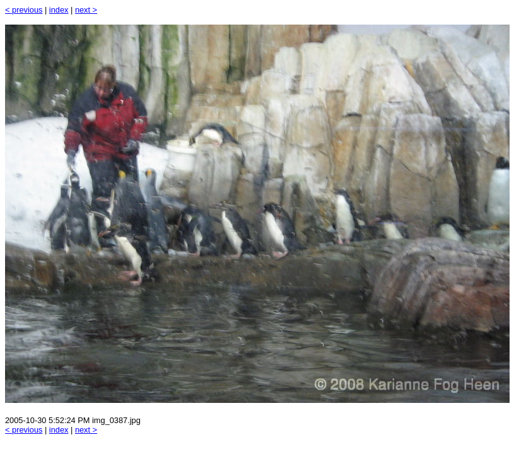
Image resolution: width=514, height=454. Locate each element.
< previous (23, 10)
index (59, 10)
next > (86, 10)
